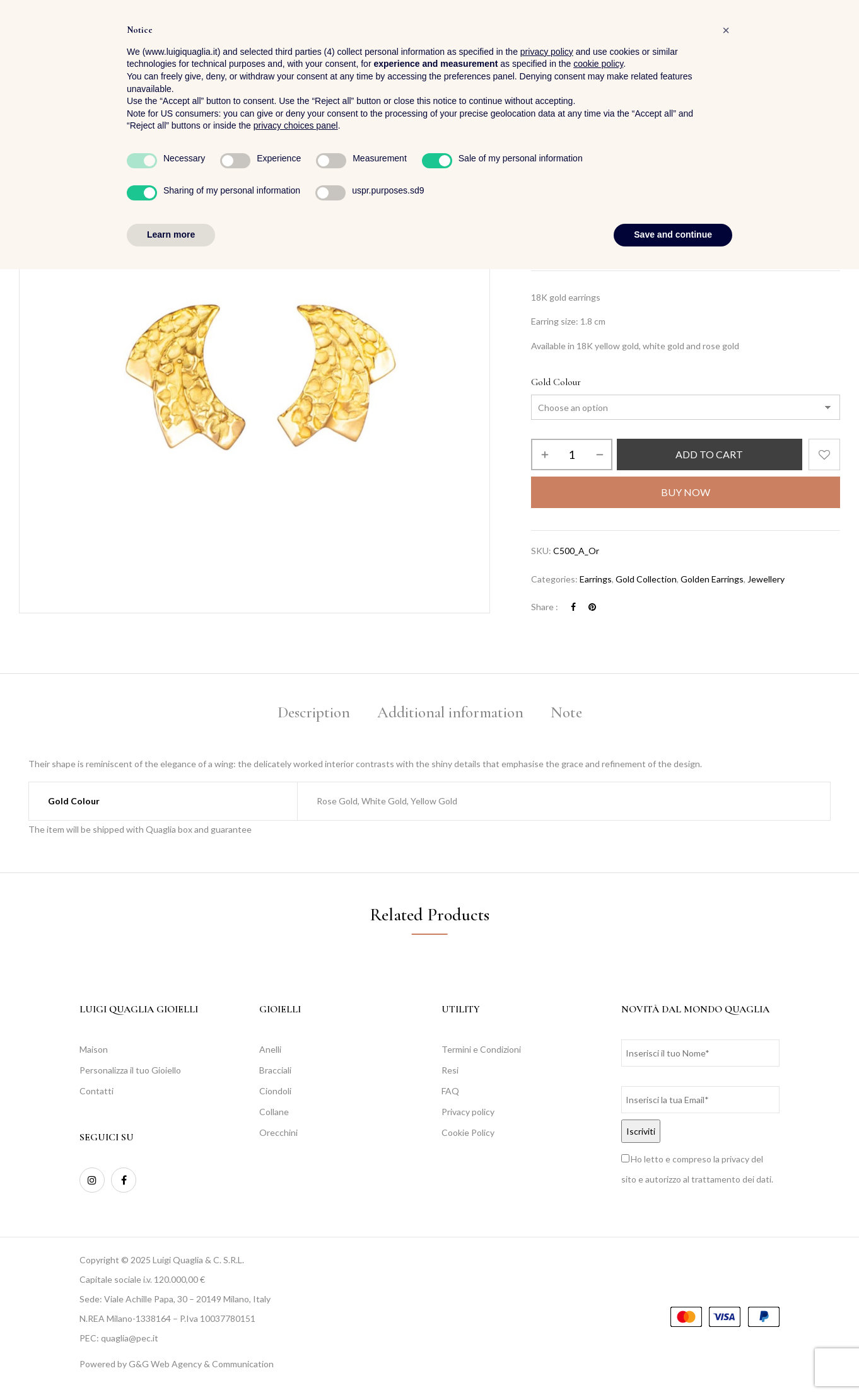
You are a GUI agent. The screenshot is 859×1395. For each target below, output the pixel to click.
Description (314, 712)
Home (542, 182)
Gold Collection (646, 579)
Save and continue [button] (673, 1360)
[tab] (314, 714)
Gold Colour (556, 382)
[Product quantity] (571, 454)
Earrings (629, 182)
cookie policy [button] (598, 1190)
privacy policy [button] (546, 1177)
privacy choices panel (296, 1252)
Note (566, 712)
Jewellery (583, 182)
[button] (829, 44)
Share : (544, 606)
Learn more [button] (171, 1360)
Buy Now (685, 492)
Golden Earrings (712, 579)
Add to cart (709, 454)
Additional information (450, 712)
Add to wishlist (824, 454)
